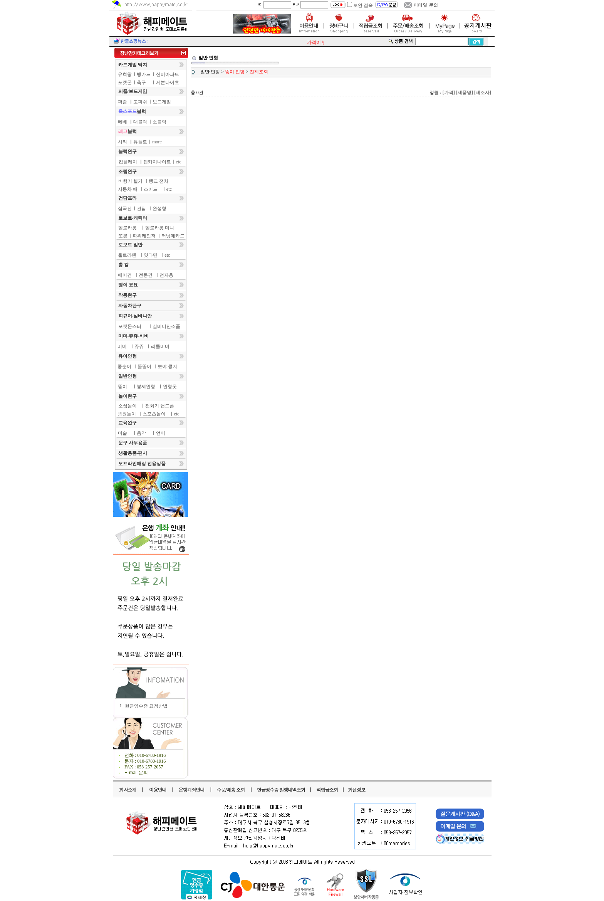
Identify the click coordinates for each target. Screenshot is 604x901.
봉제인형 (146, 386)
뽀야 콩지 (167, 366)
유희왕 (125, 74)
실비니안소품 (166, 326)
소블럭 (159, 121)
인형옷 (170, 386)
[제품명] (464, 92)
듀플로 (140, 142)
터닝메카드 (173, 236)
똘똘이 (144, 366)
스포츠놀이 (154, 414)
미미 (122, 346)
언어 (160, 433)
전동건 (146, 275)
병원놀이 (126, 414)
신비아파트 (167, 74)
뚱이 (122, 386)
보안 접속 (363, 5)
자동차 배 (128, 189)
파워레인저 (144, 236)
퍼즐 (122, 101)
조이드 (151, 189)
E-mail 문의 (136, 772)
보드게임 (162, 101)
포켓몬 (125, 82)
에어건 (125, 275)
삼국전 (125, 208)
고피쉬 (140, 101)
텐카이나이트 (157, 162)
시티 (122, 142)
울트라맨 (127, 255)
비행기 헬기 (130, 181)
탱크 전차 (158, 181)
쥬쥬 (139, 346)
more (157, 142)
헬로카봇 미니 (159, 227)
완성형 (159, 208)
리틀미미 (160, 346)
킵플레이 (128, 162)
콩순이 (124, 366)
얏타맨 (151, 255)
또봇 (123, 236)
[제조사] (482, 92)
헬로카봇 (127, 227)
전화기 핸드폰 (159, 405)
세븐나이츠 (167, 82)
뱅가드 (144, 74)
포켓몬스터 (129, 326)
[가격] (449, 92)
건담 (141, 208)
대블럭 (140, 121)
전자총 (166, 275)
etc (178, 162)
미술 (122, 433)
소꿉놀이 (127, 405)
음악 (141, 433)
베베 (122, 121)
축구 (141, 82)
